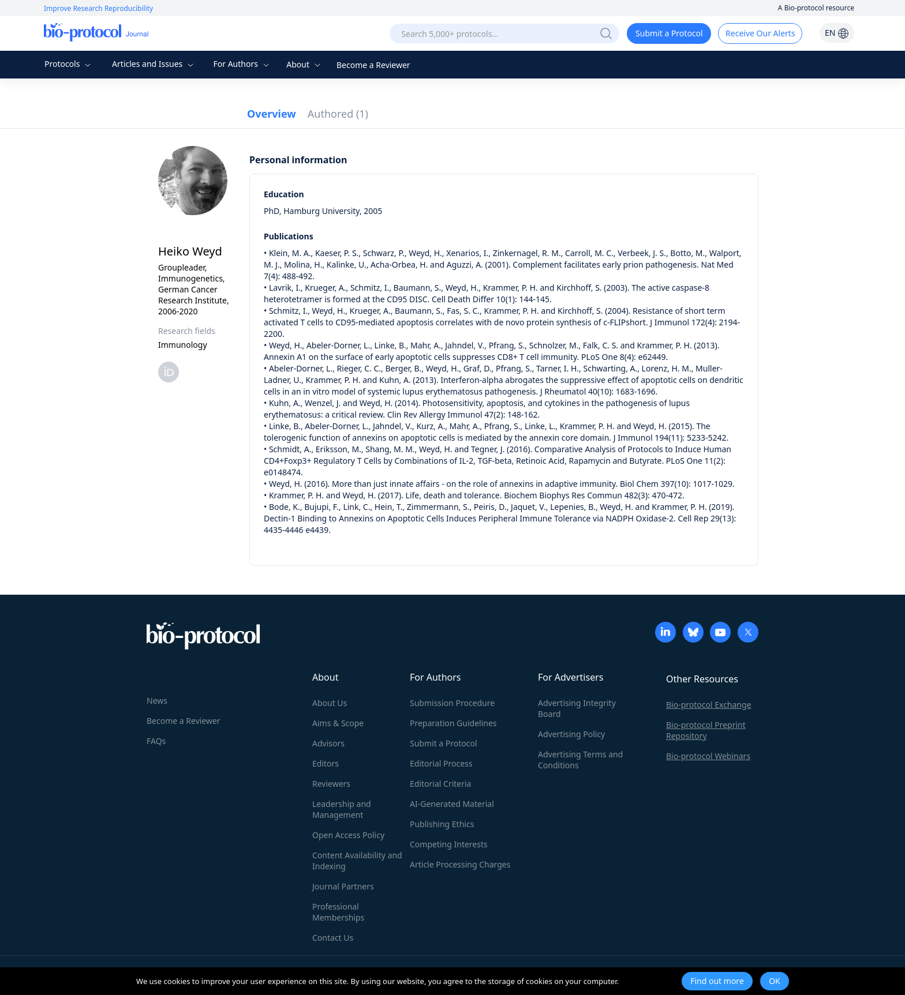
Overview (271, 114)
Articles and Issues (154, 63)
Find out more (717, 980)
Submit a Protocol (669, 33)
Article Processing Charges (460, 864)
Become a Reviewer (373, 64)
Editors (325, 763)
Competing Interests (449, 844)
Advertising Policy (571, 734)
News (157, 700)
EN (837, 32)
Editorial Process (441, 763)
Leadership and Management (341, 809)
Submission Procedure (452, 702)
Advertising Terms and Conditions (580, 760)
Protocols (69, 63)
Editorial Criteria (440, 783)
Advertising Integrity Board (577, 708)
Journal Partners (343, 886)
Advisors (328, 743)
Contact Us (332, 937)
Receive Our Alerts (760, 33)
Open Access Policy (348, 834)
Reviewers (331, 783)
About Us (329, 702)
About (304, 64)
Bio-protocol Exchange (708, 704)
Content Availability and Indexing (357, 861)
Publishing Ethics (442, 823)
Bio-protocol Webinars (708, 755)
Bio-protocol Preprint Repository (706, 730)
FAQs (156, 740)
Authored (338, 114)
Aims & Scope (338, 723)
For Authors (242, 63)
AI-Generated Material (452, 803)
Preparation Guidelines (453, 723)
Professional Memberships (338, 912)
